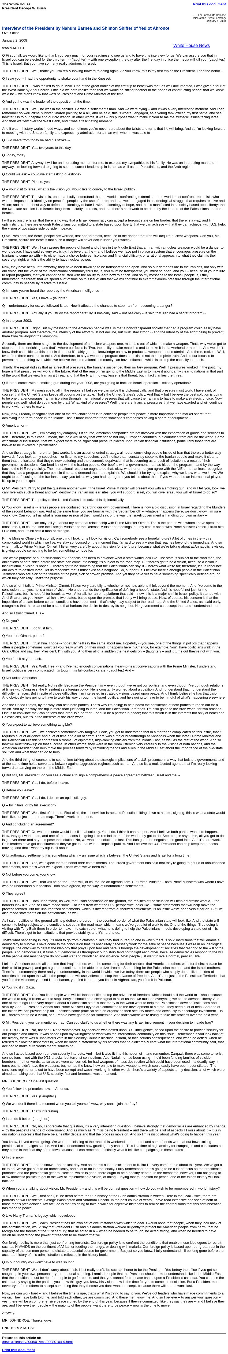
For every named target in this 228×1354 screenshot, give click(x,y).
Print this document (209, 4)
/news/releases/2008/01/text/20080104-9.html (37, 1342)
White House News (191, 45)
